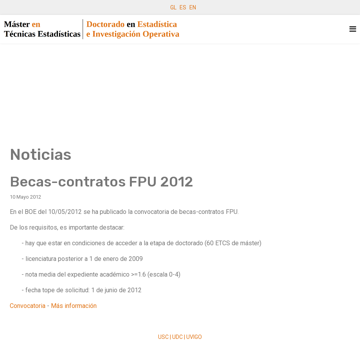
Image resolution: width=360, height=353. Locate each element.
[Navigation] (352, 29)
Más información (74, 306)
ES (183, 7)
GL (173, 7)
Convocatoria (27, 306)
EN (192, 7)
